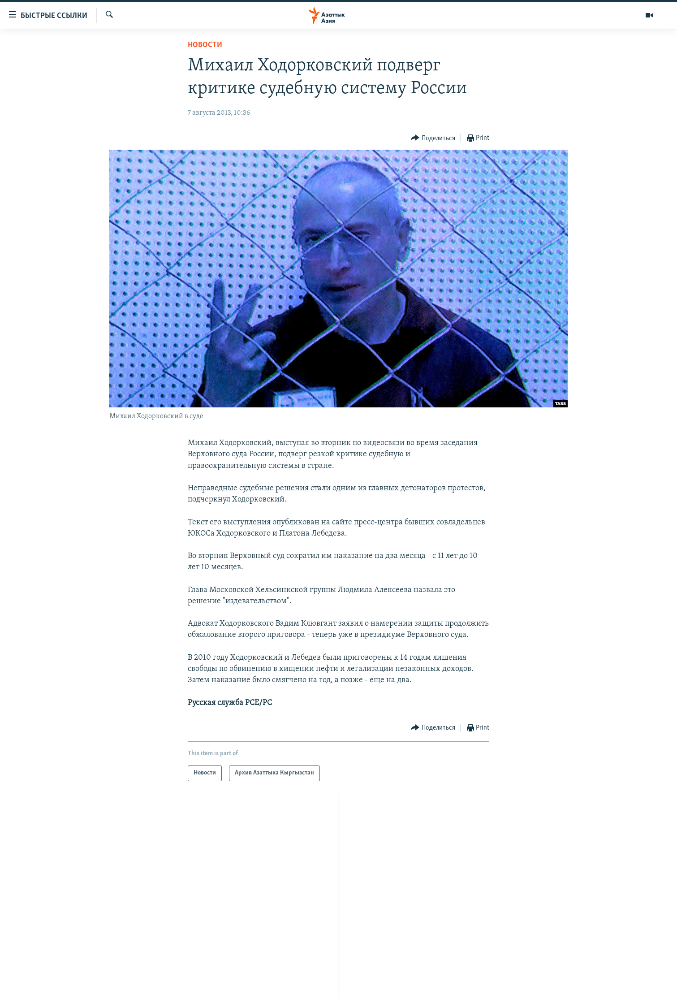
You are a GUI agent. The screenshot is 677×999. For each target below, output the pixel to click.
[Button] (433, 138)
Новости (205, 45)
